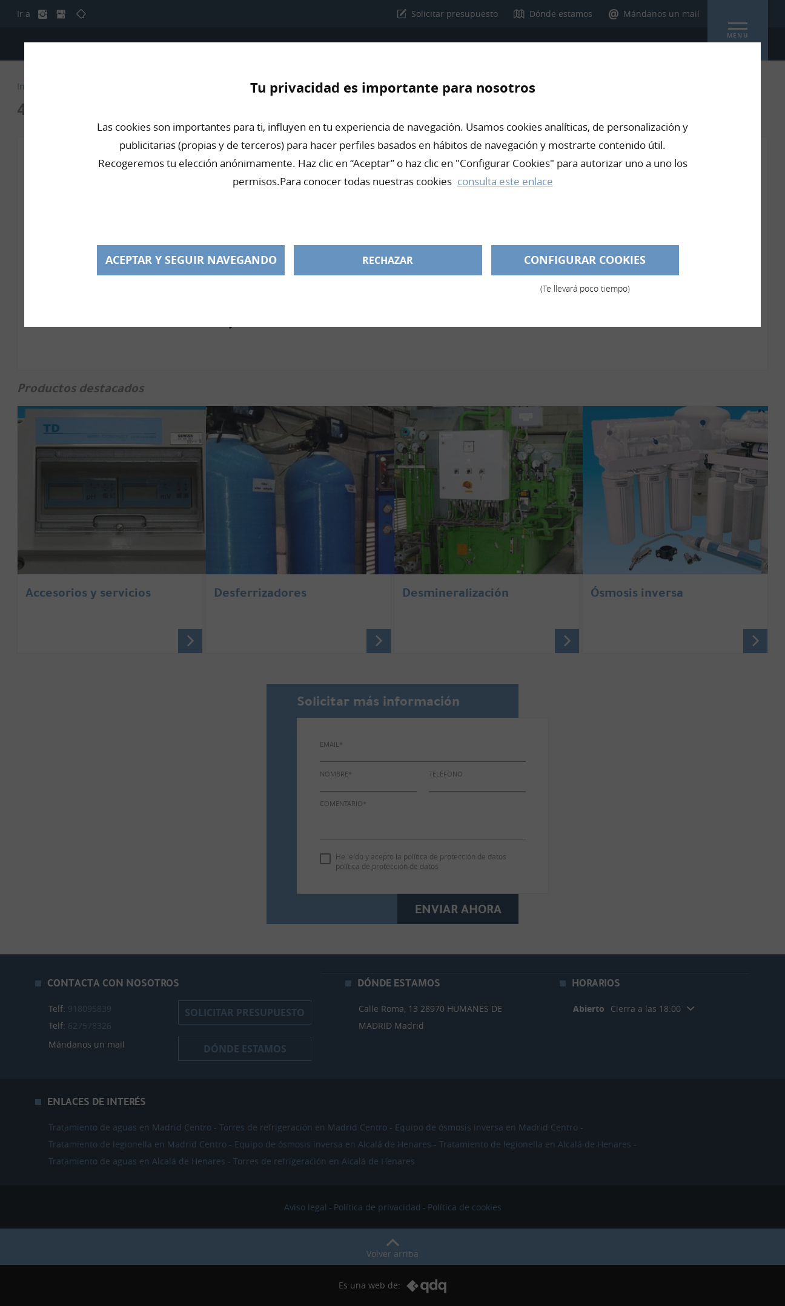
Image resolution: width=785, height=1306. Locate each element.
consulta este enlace (505, 181)
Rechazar (387, 260)
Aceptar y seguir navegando (191, 259)
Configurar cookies (585, 263)
